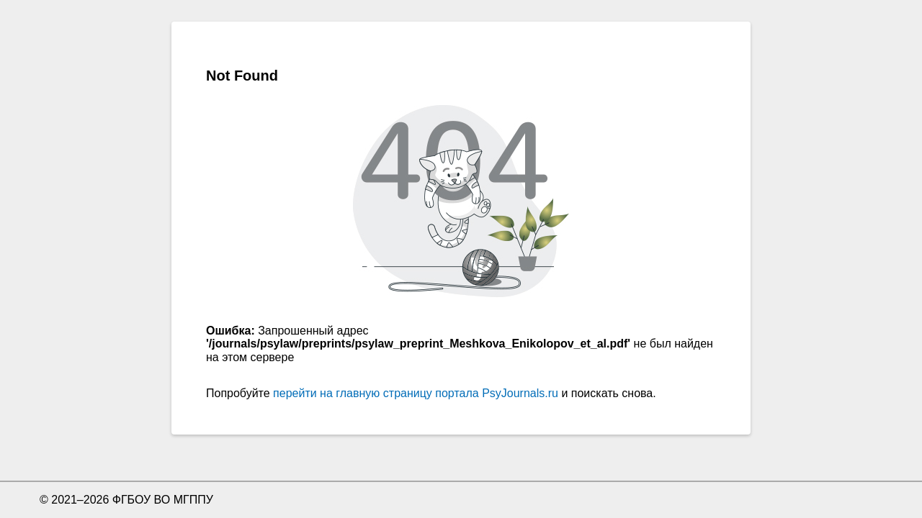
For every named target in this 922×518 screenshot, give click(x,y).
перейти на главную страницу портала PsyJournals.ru (415, 393)
